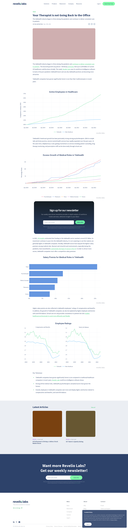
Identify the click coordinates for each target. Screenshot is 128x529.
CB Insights (41, 238)
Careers (69, 515)
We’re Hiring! (17, 508)
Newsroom (70, 508)
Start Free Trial (108, 4)
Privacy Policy (49, 526)
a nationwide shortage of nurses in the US (63, 249)
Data (68, 505)
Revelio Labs (66, 69)
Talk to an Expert (105, 508)
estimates (71, 67)
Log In (99, 4)
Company (69, 512)
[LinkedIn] (14, 522)
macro (34, 439)
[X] (16, 522)
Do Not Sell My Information (70, 526)
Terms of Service (58, 526)
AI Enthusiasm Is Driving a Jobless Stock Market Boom (45, 442)
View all (93, 407)
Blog (85, 508)
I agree (88, 524)
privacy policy (77, 228)
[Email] (19, 522)
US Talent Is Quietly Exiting (74, 442)
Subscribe (80, 222)
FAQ (85, 505)
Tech (34, 12)
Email (102, 505)
